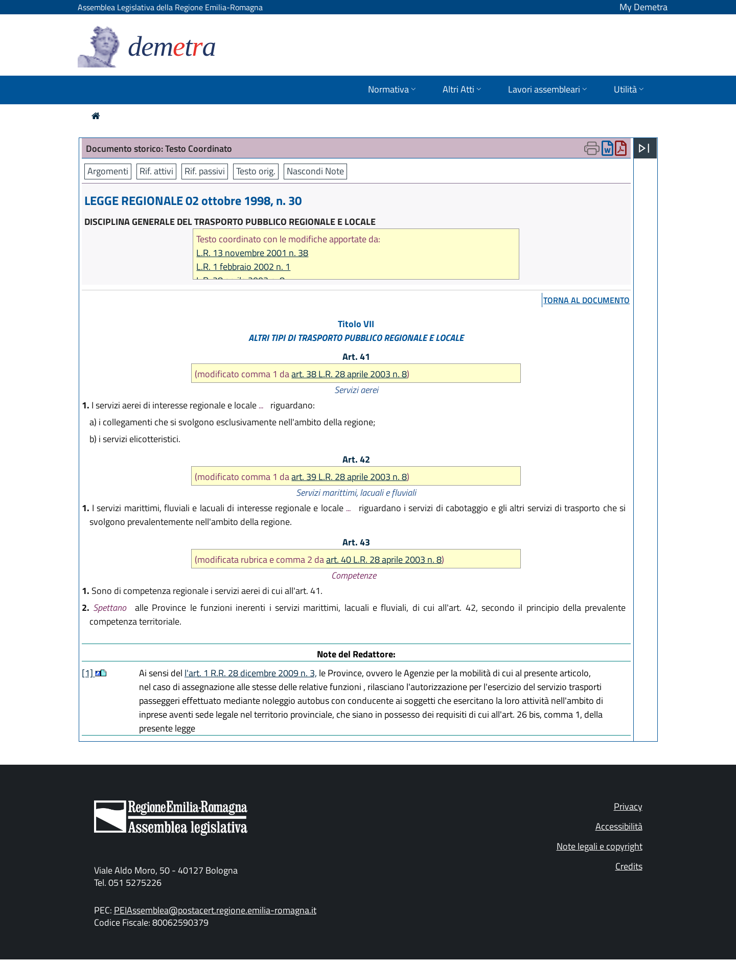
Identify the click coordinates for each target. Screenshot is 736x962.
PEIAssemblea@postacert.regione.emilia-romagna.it (215, 910)
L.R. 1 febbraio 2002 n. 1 (243, 266)
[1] (88, 673)
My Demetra (643, 7)
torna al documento (586, 300)
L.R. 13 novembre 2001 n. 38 (252, 253)
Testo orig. (255, 171)
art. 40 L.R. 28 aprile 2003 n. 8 (384, 559)
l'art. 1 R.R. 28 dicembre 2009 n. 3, (251, 673)
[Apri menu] (644, 148)
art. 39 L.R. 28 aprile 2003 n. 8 (349, 477)
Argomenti (107, 171)
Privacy (628, 806)
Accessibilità (618, 826)
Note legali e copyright (599, 846)
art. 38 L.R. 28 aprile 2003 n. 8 (349, 374)
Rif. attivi (156, 171)
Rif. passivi (205, 171)
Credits (628, 866)
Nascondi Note (315, 171)
